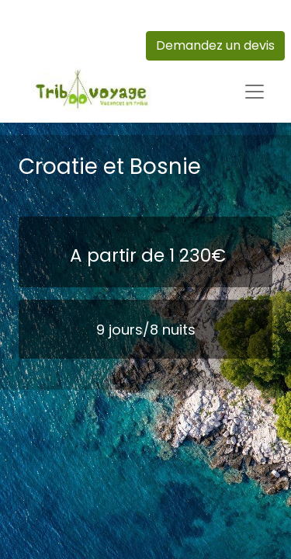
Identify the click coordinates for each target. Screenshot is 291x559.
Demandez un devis (215, 45)
